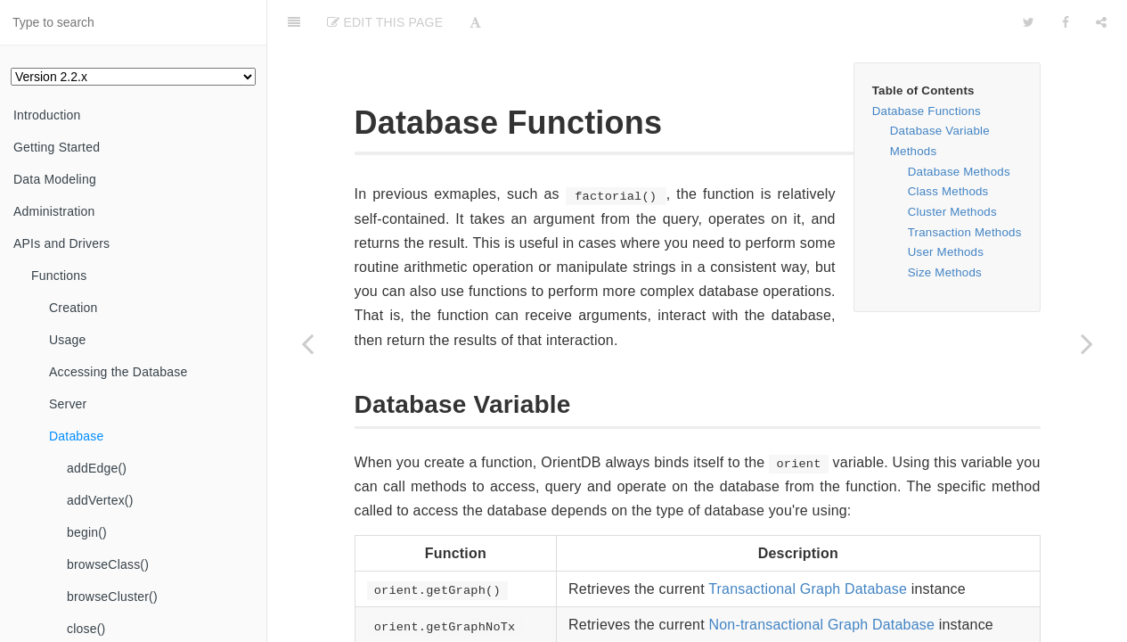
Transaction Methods (965, 232)
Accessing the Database (118, 372)
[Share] (1101, 22)
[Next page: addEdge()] (1087, 343)
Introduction (47, 115)
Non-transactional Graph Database (821, 624)
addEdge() (97, 468)
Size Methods (945, 272)
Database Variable (940, 130)
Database (76, 436)
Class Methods (948, 191)
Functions (59, 275)
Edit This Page (385, 22)
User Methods (946, 252)
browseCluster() (112, 596)
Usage (67, 340)
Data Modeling (54, 179)
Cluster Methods (952, 211)
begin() (87, 532)
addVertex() (100, 500)
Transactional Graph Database (807, 589)
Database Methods (959, 171)
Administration (54, 211)
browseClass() (108, 564)
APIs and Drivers (61, 243)
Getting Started (56, 147)
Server (67, 404)
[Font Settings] (475, 22)
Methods (913, 151)
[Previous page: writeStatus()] (307, 343)
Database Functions (926, 111)
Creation (73, 307)
